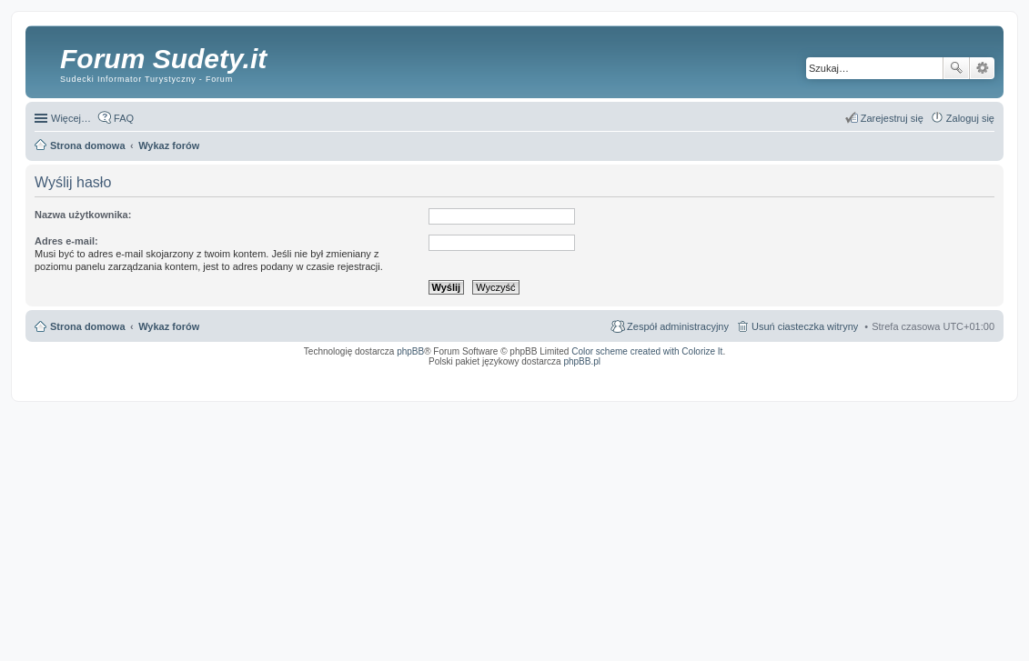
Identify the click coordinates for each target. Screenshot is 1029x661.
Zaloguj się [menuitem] (970, 118)
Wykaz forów (168, 326)
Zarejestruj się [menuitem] (892, 118)
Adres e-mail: (66, 240)
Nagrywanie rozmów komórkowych (910, 379)
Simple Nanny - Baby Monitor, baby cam (711, 373)
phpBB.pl (581, 361)
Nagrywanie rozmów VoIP (855, 373)
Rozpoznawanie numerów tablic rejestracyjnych (946, 373)
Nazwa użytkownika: (83, 214)
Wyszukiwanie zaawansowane (982, 68)
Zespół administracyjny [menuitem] (678, 326)
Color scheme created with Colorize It (646, 351)
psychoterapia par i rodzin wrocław (962, 384)
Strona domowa (88, 326)
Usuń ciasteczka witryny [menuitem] (805, 326)
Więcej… (71, 118)
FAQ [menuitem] (124, 118)
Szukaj (956, 68)
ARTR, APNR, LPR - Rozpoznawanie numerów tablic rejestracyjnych (578, 373)
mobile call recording (978, 379)
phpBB (410, 351)
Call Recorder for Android (792, 373)
